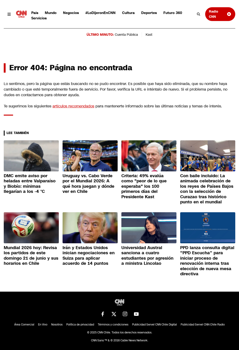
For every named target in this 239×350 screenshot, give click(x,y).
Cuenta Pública (126, 34)
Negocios (71, 12)
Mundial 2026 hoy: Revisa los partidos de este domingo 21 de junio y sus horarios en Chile (31, 256)
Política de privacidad (80, 324)
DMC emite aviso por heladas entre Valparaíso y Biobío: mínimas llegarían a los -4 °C (30, 184)
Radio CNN (220, 14)
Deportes (149, 12)
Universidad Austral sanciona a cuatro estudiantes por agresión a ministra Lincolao (147, 256)
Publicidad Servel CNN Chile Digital (154, 324)
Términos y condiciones (113, 324)
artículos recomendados (73, 106)
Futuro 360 (172, 12)
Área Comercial (24, 324)
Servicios (39, 18)
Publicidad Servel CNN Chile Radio (203, 324)
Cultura (128, 12)
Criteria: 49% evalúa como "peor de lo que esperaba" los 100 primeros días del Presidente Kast (144, 186)
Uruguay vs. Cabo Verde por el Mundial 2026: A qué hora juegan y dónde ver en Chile (88, 184)
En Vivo (42, 324)
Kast (149, 34)
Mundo (50, 12)
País (34, 12)
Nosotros (57, 324)
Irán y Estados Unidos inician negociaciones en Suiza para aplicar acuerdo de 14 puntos (89, 256)
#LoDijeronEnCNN (100, 12)
